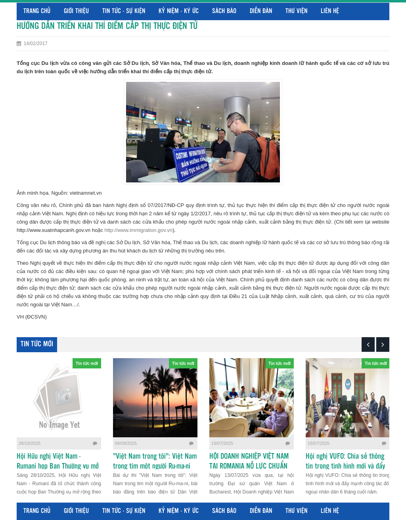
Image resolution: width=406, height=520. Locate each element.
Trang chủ (36, 11)
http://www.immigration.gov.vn (138, 230)
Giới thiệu (76, 11)
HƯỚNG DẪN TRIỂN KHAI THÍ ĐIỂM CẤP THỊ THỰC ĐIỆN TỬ (107, 26)
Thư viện (296, 11)
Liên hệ (330, 11)
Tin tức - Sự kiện (123, 11)
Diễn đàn (261, 11)
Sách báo (224, 11)
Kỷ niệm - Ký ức (179, 11)
